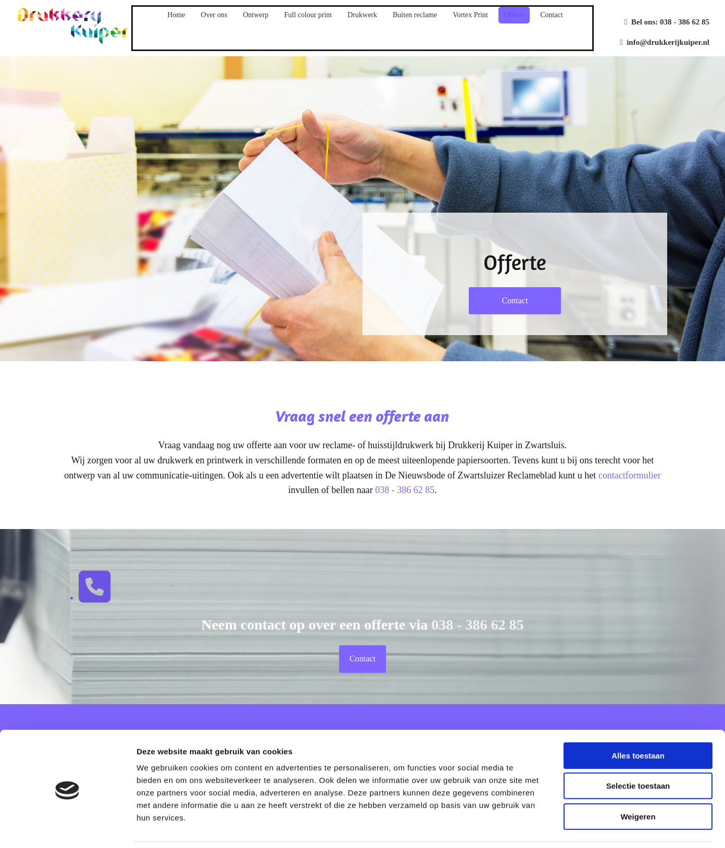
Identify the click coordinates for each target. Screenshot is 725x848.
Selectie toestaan (638, 751)
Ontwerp (255, 15)
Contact (551, 15)
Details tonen (563, 827)
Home (176, 15)
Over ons (214, 15)
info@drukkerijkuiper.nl (664, 42)
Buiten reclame (415, 15)
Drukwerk (362, 15)
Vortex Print (470, 15)
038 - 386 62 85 (684, 22)
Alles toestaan (638, 720)
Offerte (514, 15)
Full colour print (308, 15)
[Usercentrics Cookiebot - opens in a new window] (67, 827)
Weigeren (637, 781)
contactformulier (629, 475)
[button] (515, 300)
